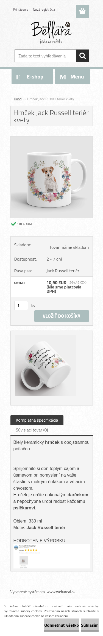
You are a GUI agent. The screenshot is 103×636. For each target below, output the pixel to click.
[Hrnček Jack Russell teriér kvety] (52, 138)
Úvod (18, 99)
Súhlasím (90, 625)
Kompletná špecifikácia (37, 420)
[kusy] (21, 305)
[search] (82, 55)
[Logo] (51, 32)
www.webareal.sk (61, 591)
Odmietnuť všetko (61, 625)
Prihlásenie (20, 9)
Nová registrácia (44, 9)
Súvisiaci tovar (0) (32, 430)
